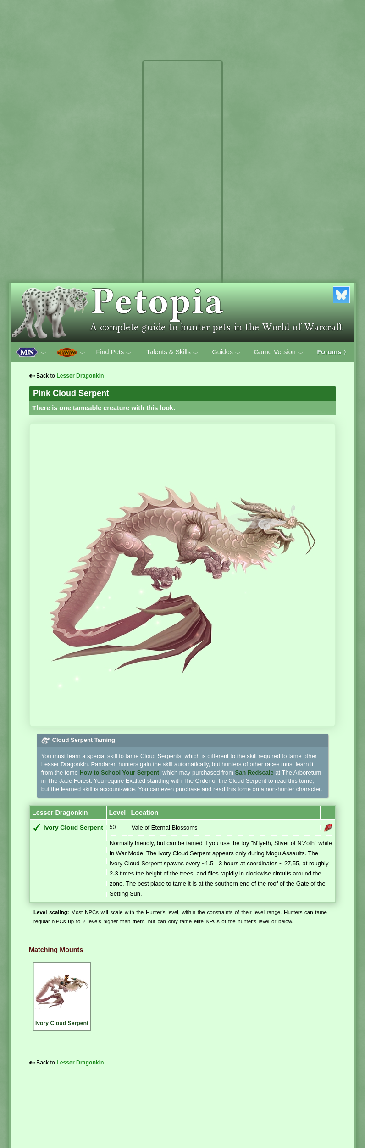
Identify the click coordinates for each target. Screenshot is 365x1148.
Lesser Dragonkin (80, 376)
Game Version (279, 352)
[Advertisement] (182, 201)
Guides (226, 352)
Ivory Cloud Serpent (73, 827)
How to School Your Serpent (119, 772)
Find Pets (114, 352)
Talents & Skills (172, 352)
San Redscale (254, 772)
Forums (333, 352)
